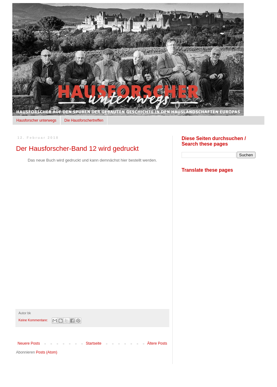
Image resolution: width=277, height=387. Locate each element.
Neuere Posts (29, 343)
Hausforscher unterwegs (36, 120)
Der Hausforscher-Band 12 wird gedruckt (77, 148)
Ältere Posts (157, 343)
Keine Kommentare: (33, 320)
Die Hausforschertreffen (83, 120)
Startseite (94, 343)
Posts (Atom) (46, 352)
